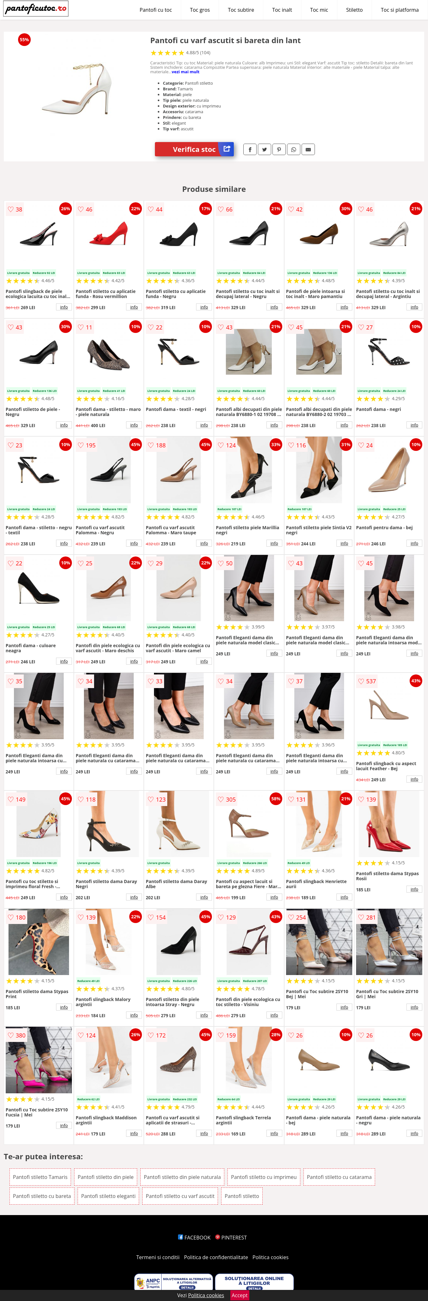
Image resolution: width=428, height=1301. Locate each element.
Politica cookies (270, 1257)
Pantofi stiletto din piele (105, 1177)
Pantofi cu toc (156, 9)
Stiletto (354, 9)
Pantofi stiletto (242, 1196)
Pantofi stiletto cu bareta (42, 1196)
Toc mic (319, 9)
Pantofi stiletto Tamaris (40, 1177)
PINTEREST (231, 1237)
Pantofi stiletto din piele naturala (182, 1177)
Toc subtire (241, 9)
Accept (240, 1295)
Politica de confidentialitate (216, 1257)
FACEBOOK (194, 1237)
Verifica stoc (203, 149)
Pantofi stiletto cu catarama (339, 1177)
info (64, 307)
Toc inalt (282, 9)
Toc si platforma (400, 9)
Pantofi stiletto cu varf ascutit (180, 1196)
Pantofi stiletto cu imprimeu (264, 1177)
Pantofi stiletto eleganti (108, 1196)
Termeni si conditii (158, 1257)
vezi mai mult (186, 72)
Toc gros (200, 9)
